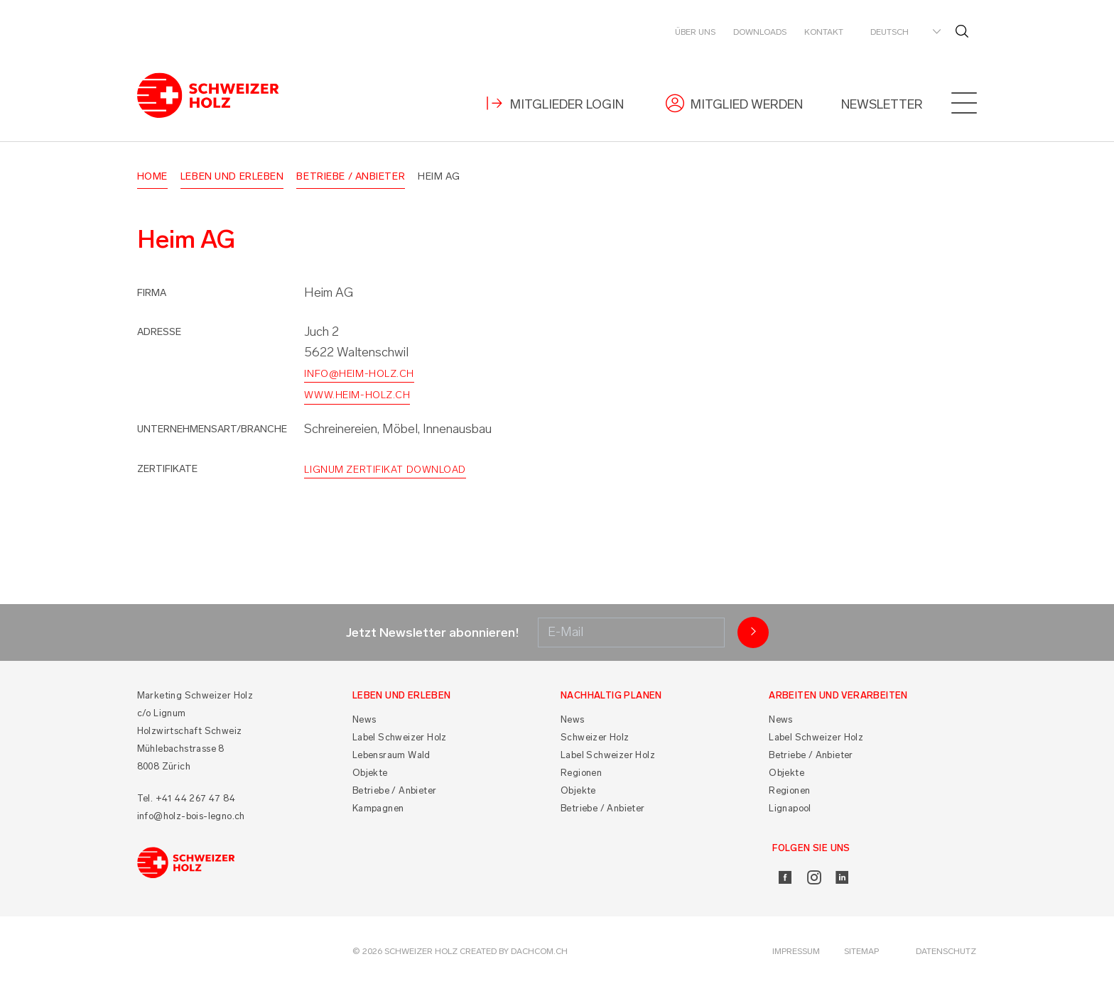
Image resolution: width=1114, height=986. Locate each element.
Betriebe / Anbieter (350, 176)
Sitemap (861, 951)
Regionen (581, 772)
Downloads (759, 32)
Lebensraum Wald (391, 755)
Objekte (370, 772)
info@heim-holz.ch (359, 374)
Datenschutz (946, 951)
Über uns (695, 32)
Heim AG (439, 176)
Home (152, 176)
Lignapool (790, 808)
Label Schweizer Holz (399, 737)
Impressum (796, 951)
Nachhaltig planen (611, 695)
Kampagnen (378, 808)
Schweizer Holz (595, 737)
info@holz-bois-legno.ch (191, 816)
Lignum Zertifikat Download (385, 470)
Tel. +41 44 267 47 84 (186, 798)
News (364, 719)
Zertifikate (167, 469)
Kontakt (823, 32)
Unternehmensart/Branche (212, 429)
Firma (151, 293)
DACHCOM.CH (539, 951)
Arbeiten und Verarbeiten (838, 695)
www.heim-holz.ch (357, 395)
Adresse (159, 332)
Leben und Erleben (232, 176)
